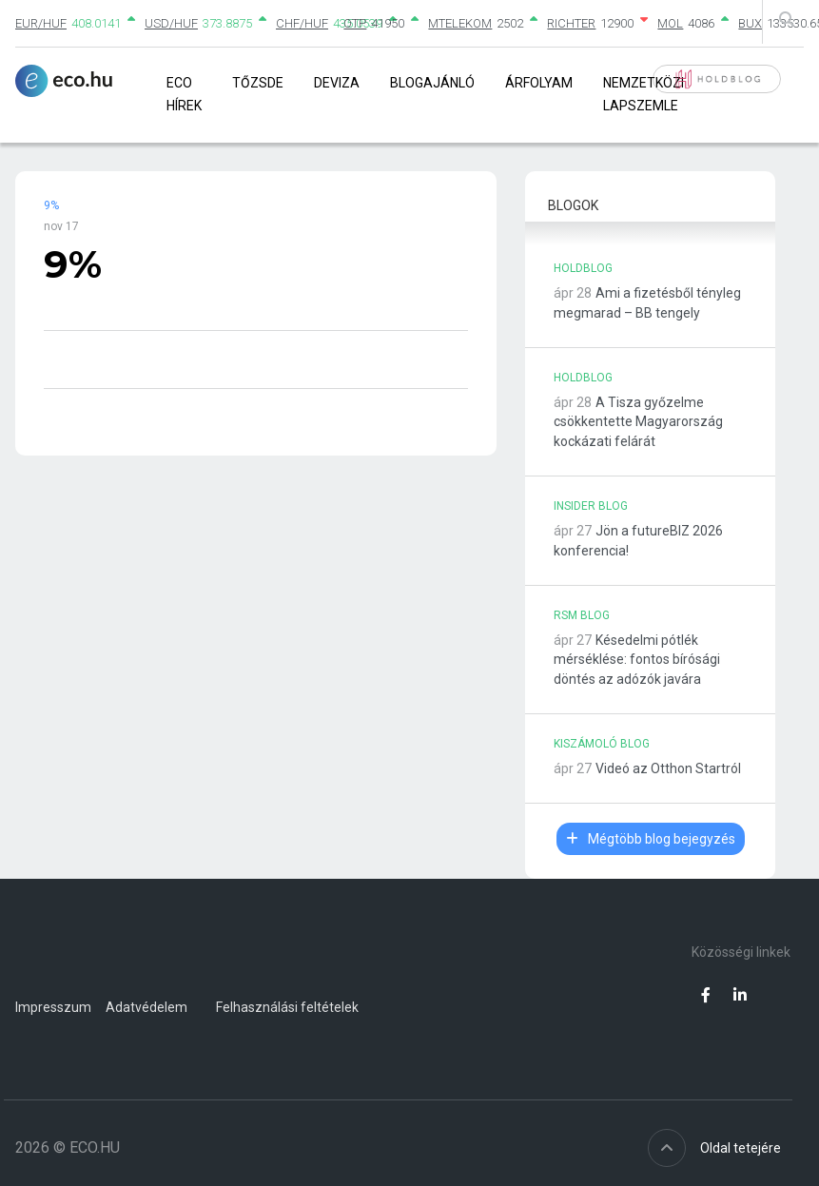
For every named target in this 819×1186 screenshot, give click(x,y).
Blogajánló (432, 82)
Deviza (337, 82)
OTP (354, 23)
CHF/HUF (302, 23)
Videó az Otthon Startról (668, 768)
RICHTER (571, 23)
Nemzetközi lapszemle (643, 93)
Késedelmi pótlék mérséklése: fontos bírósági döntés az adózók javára (637, 660)
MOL (670, 23)
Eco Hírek (184, 93)
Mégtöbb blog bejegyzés (650, 838)
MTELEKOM (460, 23)
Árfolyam (539, 82)
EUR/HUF (41, 23)
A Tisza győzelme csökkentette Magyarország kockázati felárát (638, 422)
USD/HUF (171, 23)
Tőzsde (257, 82)
